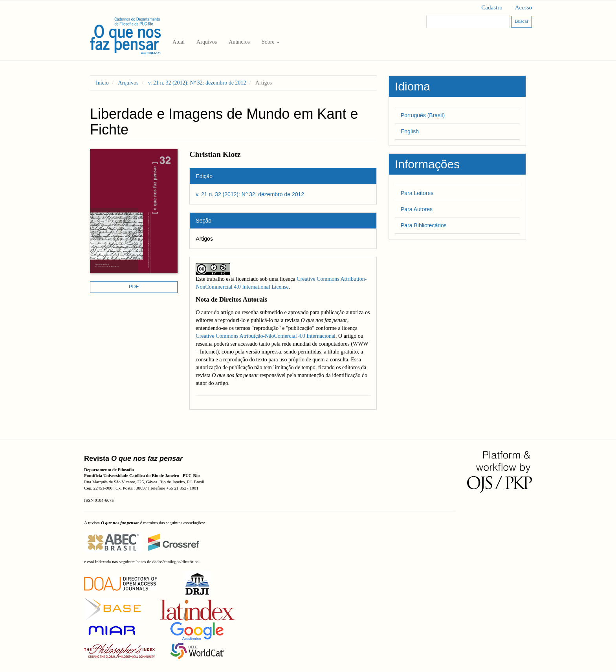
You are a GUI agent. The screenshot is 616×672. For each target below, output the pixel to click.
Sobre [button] (271, 42)
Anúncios (239, 42)
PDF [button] (134, 286)
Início (102, 83)
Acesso (523, 7)
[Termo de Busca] (468, 21)
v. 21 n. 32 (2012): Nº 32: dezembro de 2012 (197, 83)
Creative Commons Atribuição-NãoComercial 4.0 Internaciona (265, 336)
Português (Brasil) (423, 115)
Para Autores (417, 209)
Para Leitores (417, 193)
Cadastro (491, 7)
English (410, 131)
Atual (178, 42)
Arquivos (206, 42)
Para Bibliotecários (424, 225)
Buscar (521, 21)
